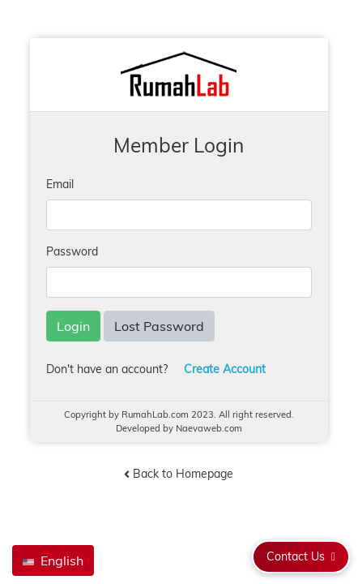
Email (60, 184)
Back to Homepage (178, 474)
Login (73, 326)
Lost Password (159, 326)
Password (72, 251)
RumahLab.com (155, 414)
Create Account (225, 369)
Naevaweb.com (209, 428)
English (53, 560)
